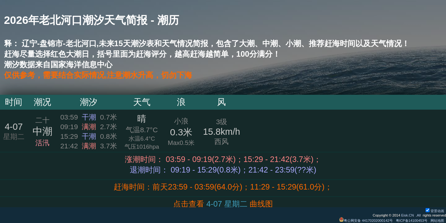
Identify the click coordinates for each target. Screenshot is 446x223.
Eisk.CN (407, 215)
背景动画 (435, 211)
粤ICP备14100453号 (412, 220)
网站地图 (437, 220)
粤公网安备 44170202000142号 (366, 220)
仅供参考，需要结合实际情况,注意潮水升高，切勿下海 (98, 75)
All (419, 215)
